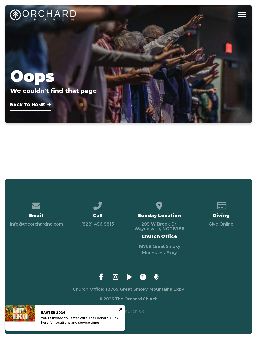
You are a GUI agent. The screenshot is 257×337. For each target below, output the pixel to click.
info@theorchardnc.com (36, 224)
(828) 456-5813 (97, 224)
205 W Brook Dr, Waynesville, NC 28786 (159, 226)
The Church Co (128, 311)
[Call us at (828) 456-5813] (98, 203)
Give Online (221, 224)
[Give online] (221, 203)
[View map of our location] (159, 203)
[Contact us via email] (36, 203)
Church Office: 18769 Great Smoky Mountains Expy (128, 289)
